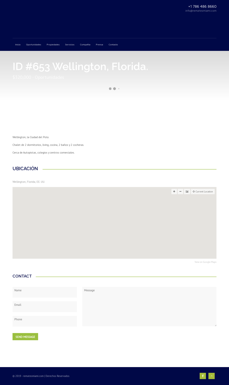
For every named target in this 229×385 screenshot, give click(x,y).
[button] (114, 232)
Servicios (69, 44)
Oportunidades (33, 44)
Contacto (113, 44)
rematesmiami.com (33, 376)
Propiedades (53, 44)
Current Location (203, 191)
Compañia (85, 44)
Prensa (99, 44)
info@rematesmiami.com (200, 10)
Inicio (18, 44)
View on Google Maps (205, 262)
